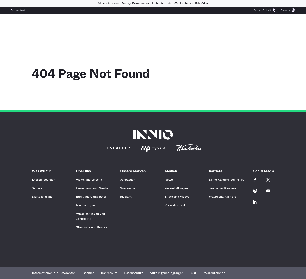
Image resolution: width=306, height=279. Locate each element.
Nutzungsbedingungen (167, 273)
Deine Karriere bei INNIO (226, 180)
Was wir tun (43, 171)
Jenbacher (127, 180)
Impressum (109, 273)
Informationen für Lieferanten (54, 273)
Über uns (84, 171)
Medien (172, 171)
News (169, 180)
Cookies (88, 273)
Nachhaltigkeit (86, 205)
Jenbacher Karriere (222, 188)
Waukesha (127, 188)
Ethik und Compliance (91, 196)
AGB (193, 273)
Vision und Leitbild (89, 180)
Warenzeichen (214, 273)
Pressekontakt (175, 205)
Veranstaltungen (176, 188)
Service (37, 188)
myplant (126, 196)
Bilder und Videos (177, 196)
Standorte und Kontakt (92, 227)
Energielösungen (43, 180)
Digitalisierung (42, 196)
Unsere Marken (134, 171)
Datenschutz (133, 273)
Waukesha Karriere (222, 196)
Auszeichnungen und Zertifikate (90, 216)
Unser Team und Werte (92, 188)
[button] (264, 10)
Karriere (216, 171)
